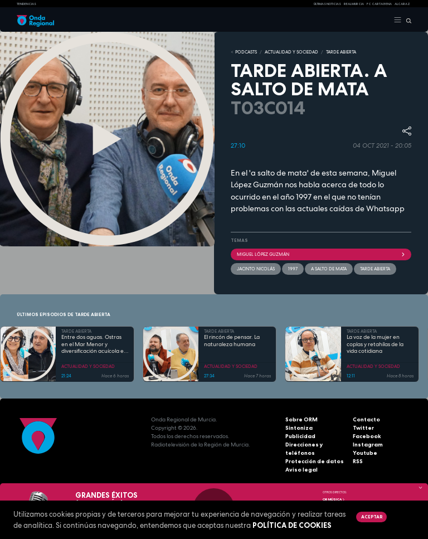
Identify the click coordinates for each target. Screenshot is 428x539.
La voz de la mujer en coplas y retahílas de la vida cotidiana (375, 344)
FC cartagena (379, 4)
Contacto (366, 419)
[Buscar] (406, 20)
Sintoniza (299, 427)
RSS (358, 461)
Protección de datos (314, 461)
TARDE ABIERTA (341, 52)
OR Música (334, 499)
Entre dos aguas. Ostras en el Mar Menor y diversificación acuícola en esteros (94, 344)
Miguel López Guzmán (321, 254)
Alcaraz (402, 4)
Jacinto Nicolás (256, 268)
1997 (293, 268)
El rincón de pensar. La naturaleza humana (232, 341)
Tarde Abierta (375, 268)
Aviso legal (301, 469)
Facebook (367, 436)
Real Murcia (354, 4)
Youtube (365, 453)
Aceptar (371, 516)
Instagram (368, 444)
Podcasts (246, 52)
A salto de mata (329, 268)
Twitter (363, 427)
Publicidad (300, 436)
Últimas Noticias (327, 4)
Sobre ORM (301, 419)
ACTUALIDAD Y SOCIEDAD (291, 52)
